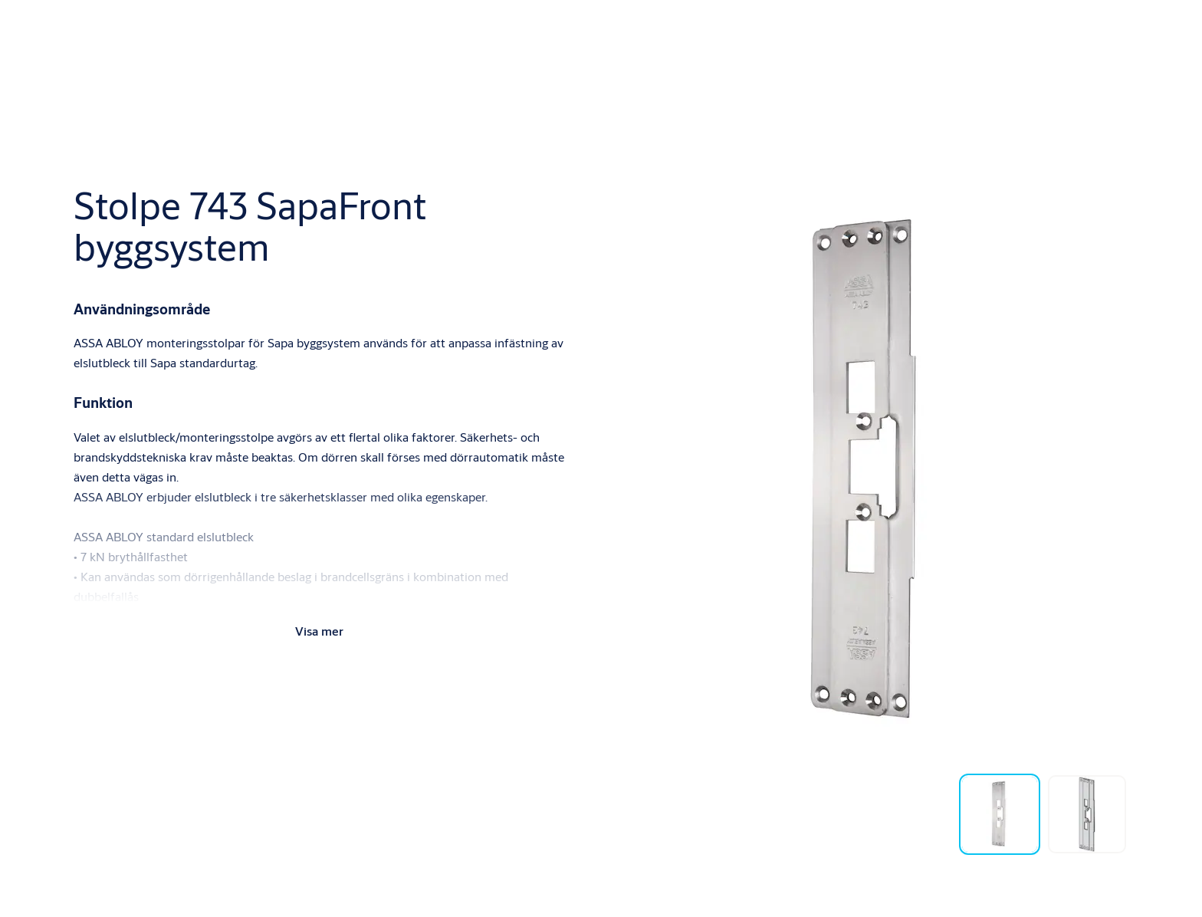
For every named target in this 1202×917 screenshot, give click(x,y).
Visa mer (319, 631)
